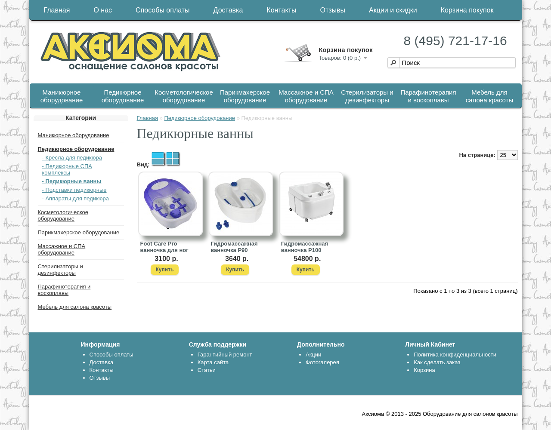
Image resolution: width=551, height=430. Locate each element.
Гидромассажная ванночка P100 (304, 246)
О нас (102, 10)
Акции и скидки (393, 10)
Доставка (228, 10)
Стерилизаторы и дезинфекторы (367, 96)
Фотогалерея (322, 362)
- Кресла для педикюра (72, 157)
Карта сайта (213, 362)
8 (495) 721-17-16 (455, 41)
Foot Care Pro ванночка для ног (164, 246)
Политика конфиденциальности (455, 354)
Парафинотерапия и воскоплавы (428, 96)
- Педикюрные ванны (72, 181)
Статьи (207, 370)
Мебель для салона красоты (489, 96)
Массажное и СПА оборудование (306, 96)
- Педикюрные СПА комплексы (67, 169)
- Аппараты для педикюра (75, 198)
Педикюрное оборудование (123, 96)
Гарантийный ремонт (225, 354)
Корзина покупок (467, 10)
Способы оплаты (163, 10)
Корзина (424, 370)
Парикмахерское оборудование (245, 96)
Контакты (281, 10)
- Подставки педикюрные (74, 190)
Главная (57, 10)
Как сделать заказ (437, 362)
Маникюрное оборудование (61, 96)
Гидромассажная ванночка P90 (233, 246)
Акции (313, 354)
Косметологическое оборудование (184, 96)
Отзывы (332, 10)
